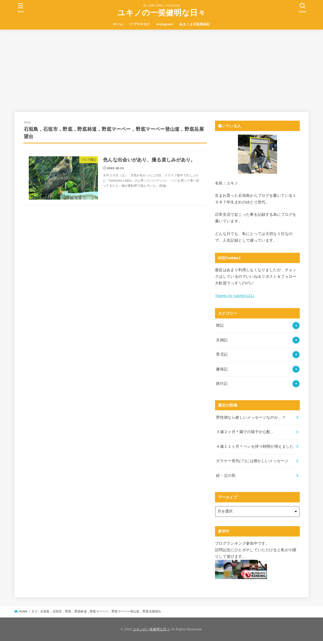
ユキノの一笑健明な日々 (161, 12)
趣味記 (222, 369)
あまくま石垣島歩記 (194, 24)
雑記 (220, 325)
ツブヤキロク (140, 24)
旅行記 (222, 383)
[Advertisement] (161, 67)
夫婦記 (222, 340)
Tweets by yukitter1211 (234, 296)
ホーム (118, 24)
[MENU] (21, 8)
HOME (23, 611)
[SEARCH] (302, 8)
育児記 (222, 354)
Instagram (164, 24)
